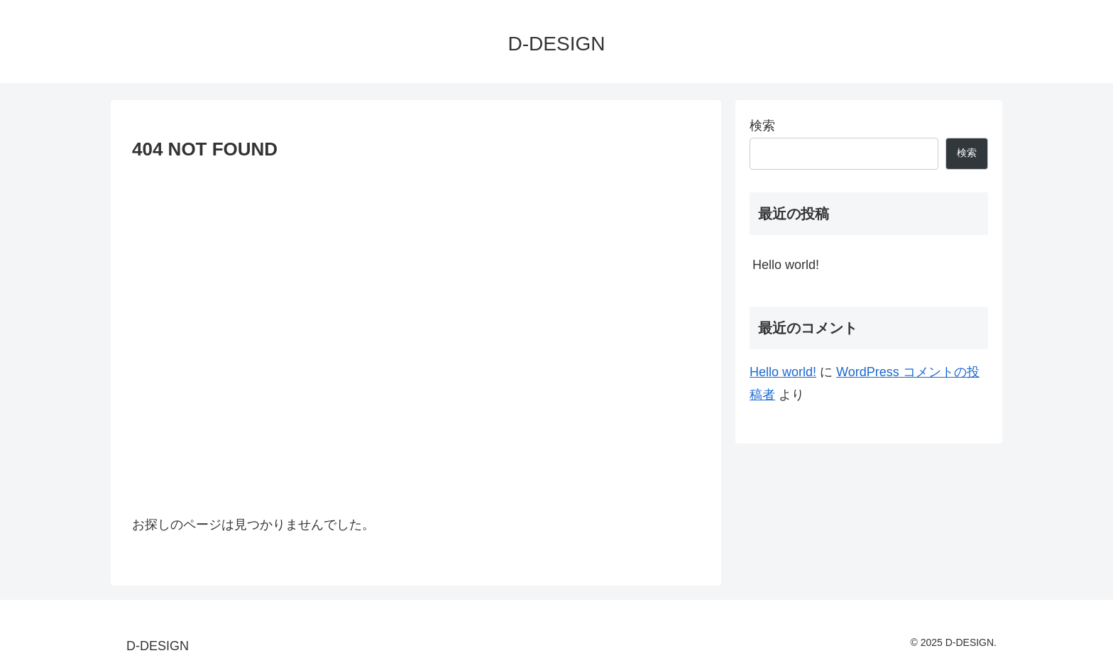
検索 (762, 126)
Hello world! (785, 265)
